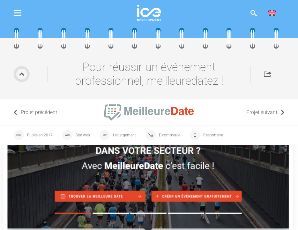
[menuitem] (271, 13)
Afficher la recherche (253, 13)
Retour (22, 74)
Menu (22, 13)
